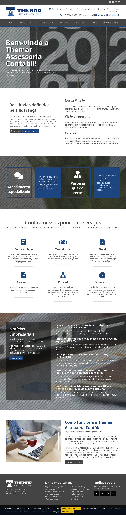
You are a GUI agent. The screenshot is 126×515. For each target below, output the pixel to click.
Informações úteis (77, 497)
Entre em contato (30, 131)
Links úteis (74, 499)
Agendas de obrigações (54, 487)
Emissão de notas (76, 492)
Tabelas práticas (51, 499)
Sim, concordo (67, 512)
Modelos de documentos (54, 492)
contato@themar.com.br (109, 15)
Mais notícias (16, 358)
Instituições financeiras (78, 494)
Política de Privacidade (71, 508)
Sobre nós (15, 131)
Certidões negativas (52, 490)
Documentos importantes (79, 490)
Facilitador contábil (52, 494)
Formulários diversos (53, 497)
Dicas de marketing (77, 487)
